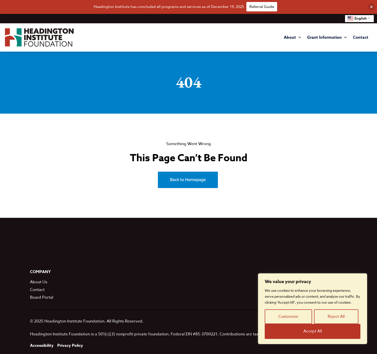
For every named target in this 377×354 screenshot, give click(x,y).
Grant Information (327, 37)
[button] (371, 7)
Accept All (312, 331)
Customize (288, 317)
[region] (312, 308)
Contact (360, 37)
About (292, 37)
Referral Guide (261, 6)
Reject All (336, 317)
